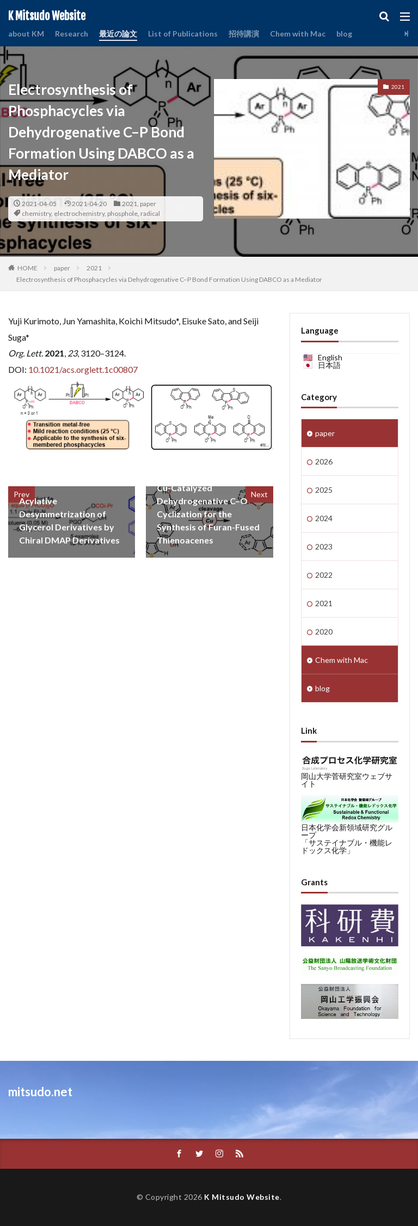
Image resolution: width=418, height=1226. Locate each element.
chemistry (36, 213)
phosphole (122, 213)
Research (71, 33)
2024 (324, 518)
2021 (129, 204)
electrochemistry (79, 213)
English (330, 357)
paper (148, 204)
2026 (324, 461)
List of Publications (183, 33)
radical (150, 213)
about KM (26, 33)
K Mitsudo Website (46, 16)
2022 (324, 574)
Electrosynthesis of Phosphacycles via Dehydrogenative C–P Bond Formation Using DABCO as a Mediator (169, 279)
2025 (324, 489)
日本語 (329, 365)
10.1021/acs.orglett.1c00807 (83, 369)
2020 (324, 631)
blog (344, 33)
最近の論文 (118, 33)
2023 (324, 546)
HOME (27, 268)
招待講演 (244, 33)
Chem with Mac (297, 33)
